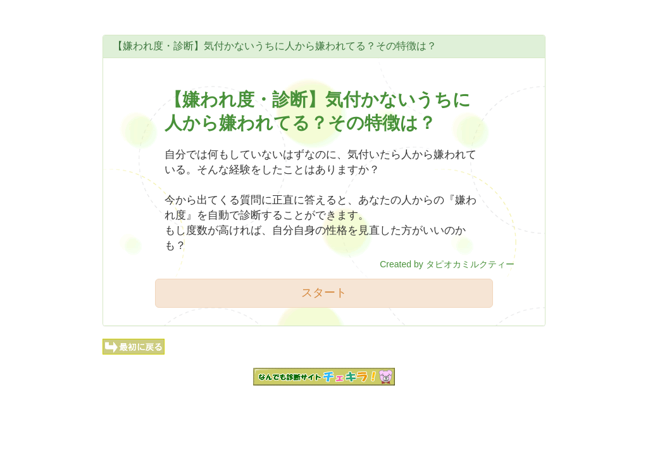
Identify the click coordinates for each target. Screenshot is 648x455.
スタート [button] (324, 292)
